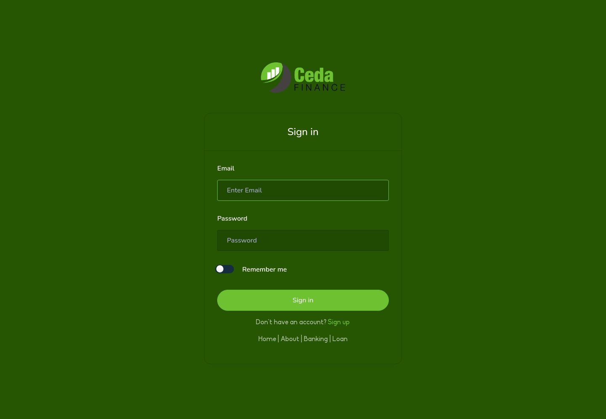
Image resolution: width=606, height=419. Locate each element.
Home (267, 339)
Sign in (302, 300)
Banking (316, 339)
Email (225, 168)
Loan (340, 339)
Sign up (339, 322)
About (290, 339)
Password (232, 218)
